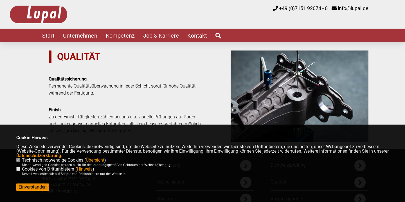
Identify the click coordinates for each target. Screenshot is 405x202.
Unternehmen (80, 35)
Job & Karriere (161, 35)
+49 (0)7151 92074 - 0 (303, 8)
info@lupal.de (353, 8)
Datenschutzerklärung (38, 155)
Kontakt (197, 35)
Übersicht (95, 160)
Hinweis (85, 169)
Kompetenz (120, 35)
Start (48, 35)
